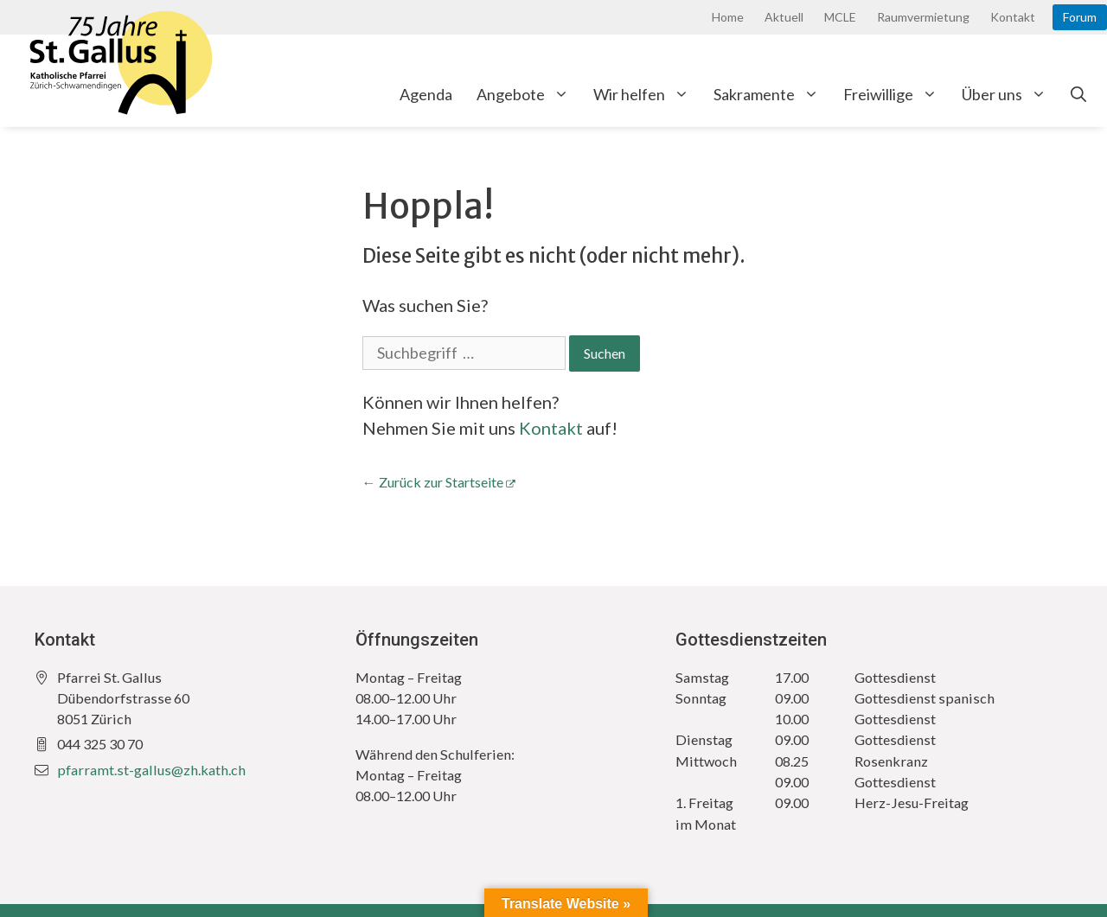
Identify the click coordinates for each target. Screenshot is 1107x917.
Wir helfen (647, 94)
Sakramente (772, 94)
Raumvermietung (923, 17)
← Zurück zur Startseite (432, 482)
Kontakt (1012, 17)
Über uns (1010, 94)
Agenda (426, 94)
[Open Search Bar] (1078, 94)
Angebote (529, 94)
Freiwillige (896, 94)
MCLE (840, 17)
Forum (1080, 17)
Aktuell (784, 17)
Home (728, 17)
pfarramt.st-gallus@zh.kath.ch (151, 769)
